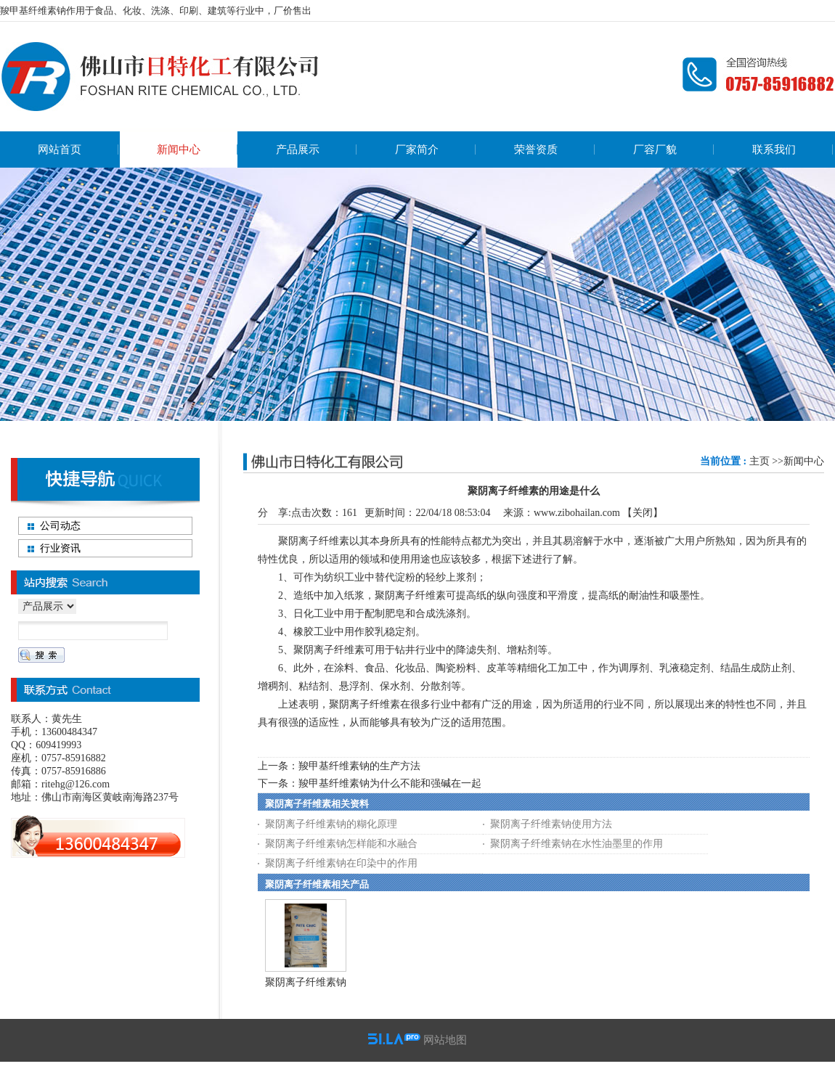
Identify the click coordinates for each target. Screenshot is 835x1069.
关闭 (642, 512)
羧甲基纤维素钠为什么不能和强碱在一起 (389, 783)
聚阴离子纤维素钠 (305, 982)
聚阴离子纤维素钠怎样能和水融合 (341, 843)
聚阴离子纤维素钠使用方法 (551, 824)
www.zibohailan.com (577, 512)
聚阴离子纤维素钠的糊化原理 (331, 824)
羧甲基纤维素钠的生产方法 (359, 766)
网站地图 (445, 1040)
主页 (759, 461)
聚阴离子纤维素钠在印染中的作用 (341, 863)
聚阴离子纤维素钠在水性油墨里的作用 (576, 843)
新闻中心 (803, 461)
